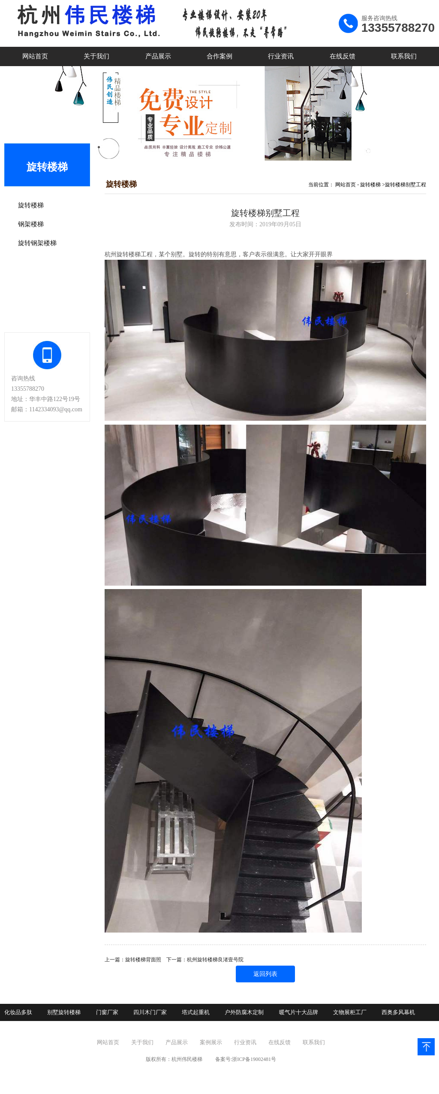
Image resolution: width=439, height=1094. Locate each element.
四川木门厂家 (150, 1012)
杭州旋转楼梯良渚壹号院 (215, 960)
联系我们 (404, 56)
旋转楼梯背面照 (143, 960)
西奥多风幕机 (398, 1012)
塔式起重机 (196, 1012)
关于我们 (96, 56)
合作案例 (219, 56)
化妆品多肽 (18, 1012)
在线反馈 (342, 56)
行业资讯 (281, 56)
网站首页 (35, 56)
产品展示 (158, 56)
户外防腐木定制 (244, 1012)
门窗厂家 (107, 1012)
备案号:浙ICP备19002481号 (245, 1059)
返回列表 (265, 974)
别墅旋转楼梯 (64, 1012)
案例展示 (211, 1042)
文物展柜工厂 (350, 1012)
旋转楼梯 (370, 185)
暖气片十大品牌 (298, 1012)
